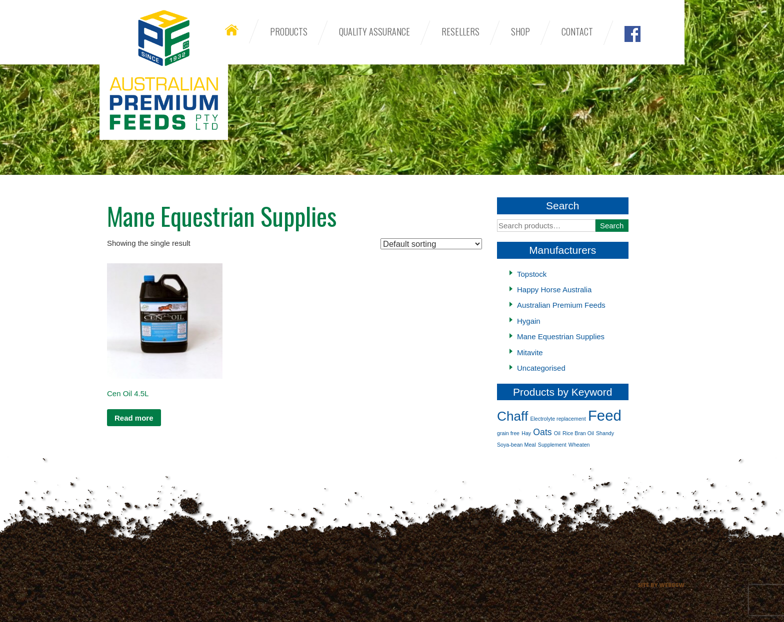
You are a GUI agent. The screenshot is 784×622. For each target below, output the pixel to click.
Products (289, 31)
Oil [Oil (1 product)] (557, 433)
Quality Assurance (374, 31)
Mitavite (530, 352)
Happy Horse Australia (554, 289)
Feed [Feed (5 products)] (605, 415)
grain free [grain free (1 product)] (508, 433)
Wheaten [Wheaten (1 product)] (579, 445)
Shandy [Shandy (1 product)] (605, 433)
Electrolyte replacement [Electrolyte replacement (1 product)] (558, 419)
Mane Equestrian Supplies (560, 336)
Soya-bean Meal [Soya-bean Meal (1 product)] (516, 445)
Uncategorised (541, 368)
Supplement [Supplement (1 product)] (552, 445)
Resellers (461, 31)
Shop (520, 31)
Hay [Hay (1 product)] (526, 433)
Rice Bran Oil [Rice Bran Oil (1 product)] (578, 433)
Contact (577, 31)
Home (231, 29)
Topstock (531, 274)
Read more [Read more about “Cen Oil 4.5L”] (134, 418)
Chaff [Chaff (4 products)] (512, 416)
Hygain (528, 321)
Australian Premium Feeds (164, 70)
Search (612, 225)
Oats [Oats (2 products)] (542, 432)
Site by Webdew (661, 585)
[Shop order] (431, 243)
